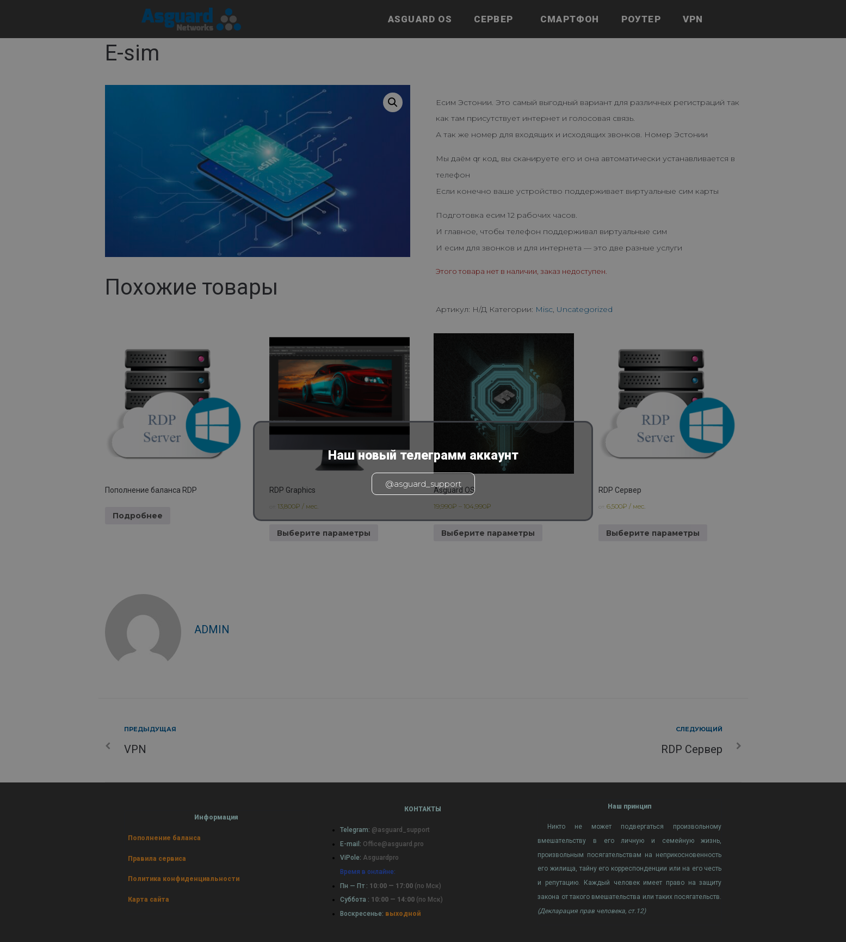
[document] (423, 471)
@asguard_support (423, 484)
